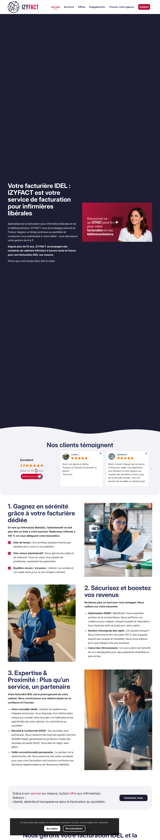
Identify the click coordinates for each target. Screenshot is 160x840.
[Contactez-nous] (134, 798)
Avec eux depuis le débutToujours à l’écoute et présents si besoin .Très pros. (79, 469)
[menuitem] (55, 7)
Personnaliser (24, 828)
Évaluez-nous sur (29, 476)
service (35, 793)
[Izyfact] (23, 7)
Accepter (24, 820)
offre (73, 793)
